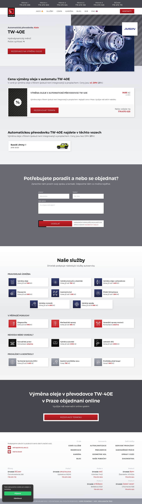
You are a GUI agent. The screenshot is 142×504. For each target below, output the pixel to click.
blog (79, 11)
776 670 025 (99, 5)
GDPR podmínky (85, 501)
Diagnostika (128, 459)
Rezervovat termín (44, 110)
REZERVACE (76, 450)
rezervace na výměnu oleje (26, 51)
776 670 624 (62, 5)
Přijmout (18, 493)
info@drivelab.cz (20, 447)
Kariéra (69, 11)
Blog (78, 459)
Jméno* (40, 192)
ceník (59, 11)
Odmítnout (18, 498)
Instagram (17, 452)
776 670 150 (80, 5)
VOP (95, 501)
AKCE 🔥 (39, 11)
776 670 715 (117, 5)
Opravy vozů (128, 454)
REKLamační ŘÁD (105, 501)
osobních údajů (91, 225)
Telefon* (75, 192)
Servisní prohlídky (124, 446)
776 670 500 (43, 5)
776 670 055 (25, 5)
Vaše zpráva (42, 201)
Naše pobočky (99, 459)
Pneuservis (100, 450)
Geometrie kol (99, 454)
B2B (86, 11)
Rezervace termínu (71, 417)
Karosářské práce (125, 450)
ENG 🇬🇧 (94, 11)
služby (50, 11)
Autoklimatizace (98, 446)
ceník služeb (74, 446)
